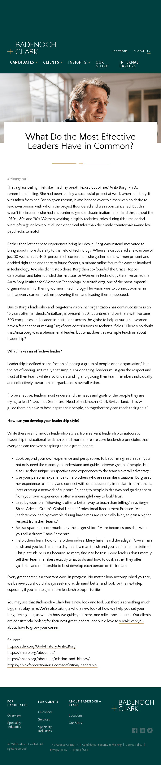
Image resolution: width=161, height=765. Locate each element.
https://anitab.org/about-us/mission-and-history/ (49, 659)
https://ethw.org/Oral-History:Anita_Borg (41, 646)
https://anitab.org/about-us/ (31, 653)
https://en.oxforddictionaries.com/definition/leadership (52, 665)
